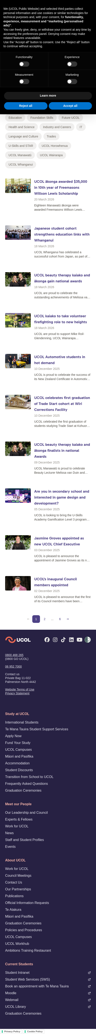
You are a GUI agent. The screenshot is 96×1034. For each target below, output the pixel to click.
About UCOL (15, 860)
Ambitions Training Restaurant (28, 950)
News (9, 833)
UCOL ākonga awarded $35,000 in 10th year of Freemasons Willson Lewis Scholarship (60, 187)
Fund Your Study (17, 743)
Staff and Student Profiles (24, 840)
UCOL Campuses (18, 749)
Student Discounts (19, 770)
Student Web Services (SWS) (48, 979)
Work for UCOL (16, 826)
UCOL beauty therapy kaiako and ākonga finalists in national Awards (62, 450)
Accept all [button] (70, 105)
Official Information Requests (27, 903)
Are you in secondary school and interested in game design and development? (61, 497)
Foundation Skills (41, 117)
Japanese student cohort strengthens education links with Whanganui (62, 234)
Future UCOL (71, 117)
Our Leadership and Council (26, 812)
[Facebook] (47, 639)
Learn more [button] (48, 95)
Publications (14, 896)
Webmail (48, 1000)
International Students (21, 722)
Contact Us (13, 882)
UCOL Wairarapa (51, 155)
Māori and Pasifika (19, 756)
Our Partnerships (18, 889)
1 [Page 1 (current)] (36, 619)
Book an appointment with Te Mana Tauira (48, 986)
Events (10, 846)
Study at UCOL (17, 714)
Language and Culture (23, 136)
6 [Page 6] (60, 619)
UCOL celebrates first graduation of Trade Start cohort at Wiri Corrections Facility (62, 403)
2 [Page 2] (45, 619)
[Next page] (68, 619)
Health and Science (21, 127)
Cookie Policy (35, 1031)
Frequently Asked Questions (26, 783)
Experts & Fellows (18, 819)
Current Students (19, 964)
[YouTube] (79, 639)
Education (15, 117)
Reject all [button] (25, 105)
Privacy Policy (12, 1031)
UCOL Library (48, 1006)
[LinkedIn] (71, 639)
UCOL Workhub (17, 943)
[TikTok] (63, 639)
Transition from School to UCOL (29, 777)
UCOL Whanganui (21, 164)
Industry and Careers (57, 127)
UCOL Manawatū (20, 155)
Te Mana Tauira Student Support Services (36, 729)
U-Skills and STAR (21, 145)
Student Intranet (48, 972)
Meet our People (18, 804)
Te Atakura (13, 909)
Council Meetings (18, 875)
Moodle (48, 993)
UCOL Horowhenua (55, 145)
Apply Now (13, 736)
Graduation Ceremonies (23, 790)
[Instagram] (55, 639)
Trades (51, 136)
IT (81, 127)
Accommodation (17, 763)
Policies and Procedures (23, 930)
